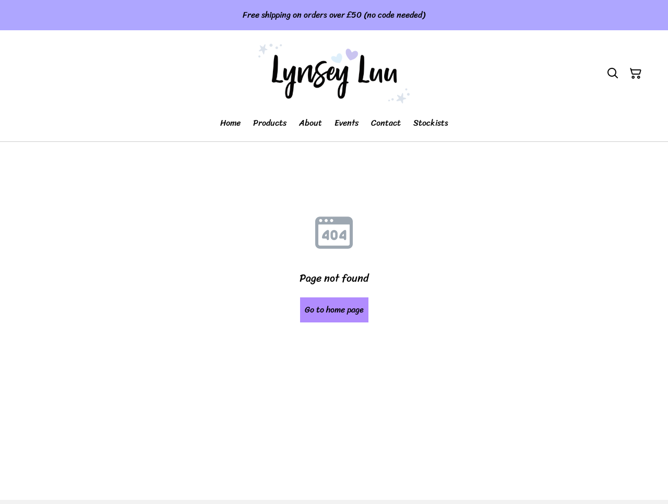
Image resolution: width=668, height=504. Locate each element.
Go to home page (334, 309)
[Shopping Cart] (635, 73)
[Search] (612, 73)
